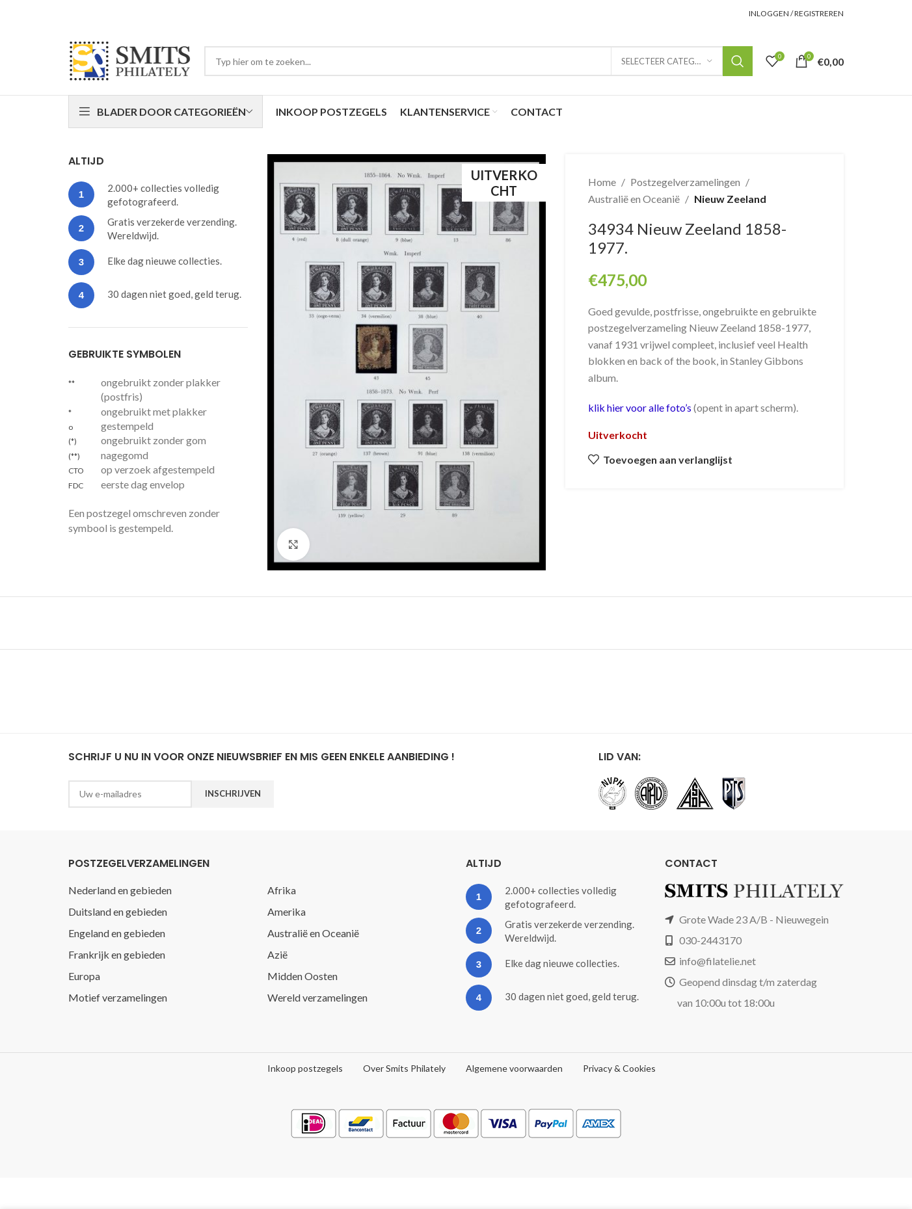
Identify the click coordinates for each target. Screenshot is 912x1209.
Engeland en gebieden (116, 933)
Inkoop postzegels (305, 1068)
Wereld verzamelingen (317, 997)
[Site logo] (129, 59)
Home (602, 182)
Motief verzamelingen (117, 997)
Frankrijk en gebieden (116, 954)
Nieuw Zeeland (730, 199)
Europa (84, 976)
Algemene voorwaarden (514, 1068)
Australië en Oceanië (634, 199)
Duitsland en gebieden (117, 911)
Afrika (281, 890)
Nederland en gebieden (120, 890)
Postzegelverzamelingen (685, 182)
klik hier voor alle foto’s (640, 407)
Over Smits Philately (404, 1068)
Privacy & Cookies (619, 1068)
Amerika (286, 911)
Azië (277, 954)
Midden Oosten (302, 976)
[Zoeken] (478, 61)
